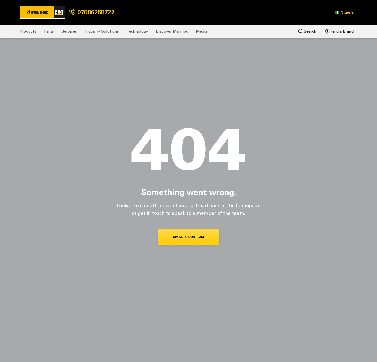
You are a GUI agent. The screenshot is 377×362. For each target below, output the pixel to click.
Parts (49, 31)
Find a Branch (340, 31)
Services (69, 31)
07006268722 (91, 12)
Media (201, 31)
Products (28, 31)
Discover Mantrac (172, 31)
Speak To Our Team (188, 237)
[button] (344, 12)
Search (307, 31)
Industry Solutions (102, 31)
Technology (137, 31)
